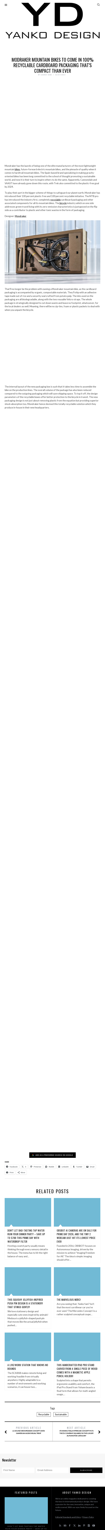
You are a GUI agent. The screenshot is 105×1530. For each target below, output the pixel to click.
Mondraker (20, 216)
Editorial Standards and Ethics (68, 1517)
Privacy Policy (88, 1517)
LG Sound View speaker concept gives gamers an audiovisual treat (28, 1430)
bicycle (63, 203)
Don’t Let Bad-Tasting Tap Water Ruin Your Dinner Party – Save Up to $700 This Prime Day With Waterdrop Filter (26, 1236)
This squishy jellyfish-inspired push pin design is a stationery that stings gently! (25, 1303)
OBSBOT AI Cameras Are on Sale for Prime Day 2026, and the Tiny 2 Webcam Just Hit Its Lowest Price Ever (77, 1236)
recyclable (55, 199)
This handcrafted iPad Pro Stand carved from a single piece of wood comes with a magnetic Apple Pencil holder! (77, 1370)
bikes (17, 169)
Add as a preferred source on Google (52, 1155)
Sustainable (61, 1414)
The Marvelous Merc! (69, 1299)
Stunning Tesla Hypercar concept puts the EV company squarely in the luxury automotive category (76, 1431)
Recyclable (43, 1414)
